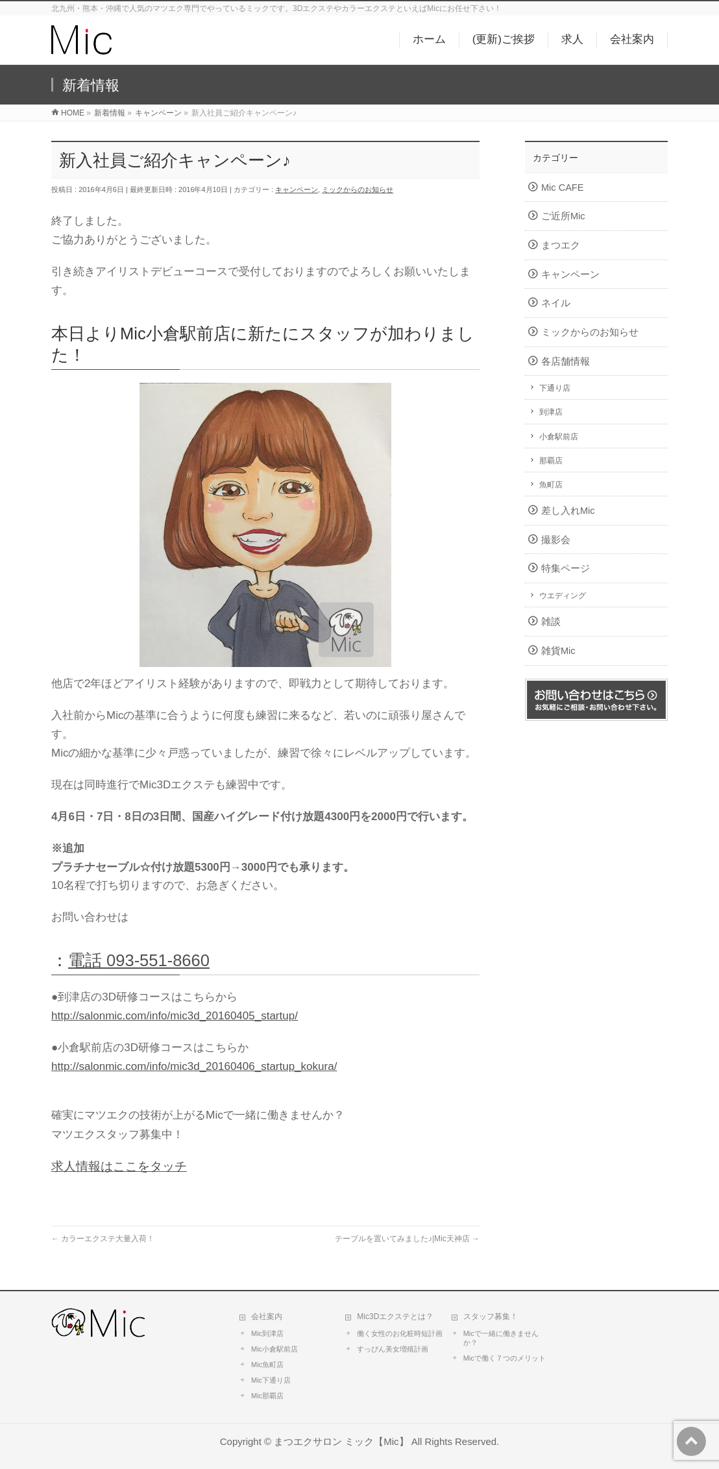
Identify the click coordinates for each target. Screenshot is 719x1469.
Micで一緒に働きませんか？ (501, 1337)
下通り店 (554, 388)
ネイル (555, 303)
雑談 (551, 621)
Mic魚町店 (267, 1364)
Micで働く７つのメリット (504, 1358)
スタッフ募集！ (490, 1316)
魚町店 (551, 484)
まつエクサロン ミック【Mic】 (341, 1441)
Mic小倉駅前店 (274, 1349)
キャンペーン (296, 189)
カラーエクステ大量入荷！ (102, 1238)
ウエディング (562, 595)
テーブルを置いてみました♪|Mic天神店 (407, 1238)
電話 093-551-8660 (139, 960)
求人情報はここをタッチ (119, 1166)
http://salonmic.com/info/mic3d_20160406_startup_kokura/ (194, 1066)
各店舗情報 (565, 361)
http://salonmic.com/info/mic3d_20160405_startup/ (174, 1016)
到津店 (551, 412)
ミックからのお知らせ (357, 189)
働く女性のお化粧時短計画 (400, 1333)
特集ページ (565, 568)
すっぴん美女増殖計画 (392, 1349)
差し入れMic (568, 510)
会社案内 (266, 1316)
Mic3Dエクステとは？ (395, 1316)
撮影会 (555, 540)
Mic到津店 (267, 1333)
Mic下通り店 (271, 1380)
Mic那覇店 (267, 1396)
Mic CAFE (562, 187)
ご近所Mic (563, 216)
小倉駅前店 (558, 436)
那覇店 (551, 460)
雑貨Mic (558, 651)
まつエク (560, 245)
